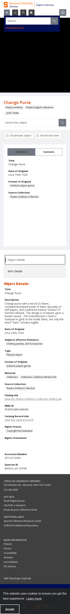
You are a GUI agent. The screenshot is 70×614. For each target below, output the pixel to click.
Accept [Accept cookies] (9, 609)
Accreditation (11, 562)
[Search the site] (28, 20)
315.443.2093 (11, 489)
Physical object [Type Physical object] (14, 354)
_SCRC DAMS (12, 113)
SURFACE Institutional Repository (21, 525)
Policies (8, 544)
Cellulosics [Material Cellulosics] (12, 377)
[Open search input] (7, 13)
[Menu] (62, 12)
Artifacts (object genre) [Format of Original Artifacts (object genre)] (22, 185)
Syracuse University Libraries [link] (22, 481)
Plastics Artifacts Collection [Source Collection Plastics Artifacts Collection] (24, 196)
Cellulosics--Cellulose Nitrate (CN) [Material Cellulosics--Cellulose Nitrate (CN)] (38, 377)
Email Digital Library (14, 500)
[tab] (21, 152)
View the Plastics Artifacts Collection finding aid (33, 399)
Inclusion (8, 557)
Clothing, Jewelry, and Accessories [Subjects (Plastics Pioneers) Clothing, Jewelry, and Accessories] (24, 343)
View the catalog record (19, 420)
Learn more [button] (34, 598)
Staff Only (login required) (17, 578)
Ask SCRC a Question (15, 505)
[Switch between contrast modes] (32, 13)
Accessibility (10, 553)
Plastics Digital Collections (39, 107)
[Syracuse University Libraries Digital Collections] (35, 4)
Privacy (7, 548)
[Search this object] (31, 122)
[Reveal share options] (15, 13)
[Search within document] (62, 122)
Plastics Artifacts (14, 107)
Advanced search (15, 27)
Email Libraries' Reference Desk (20, 509)
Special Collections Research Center (22, 521)
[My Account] (23, 13)
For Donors (10, 566)
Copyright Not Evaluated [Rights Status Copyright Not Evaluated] (19, 430)
